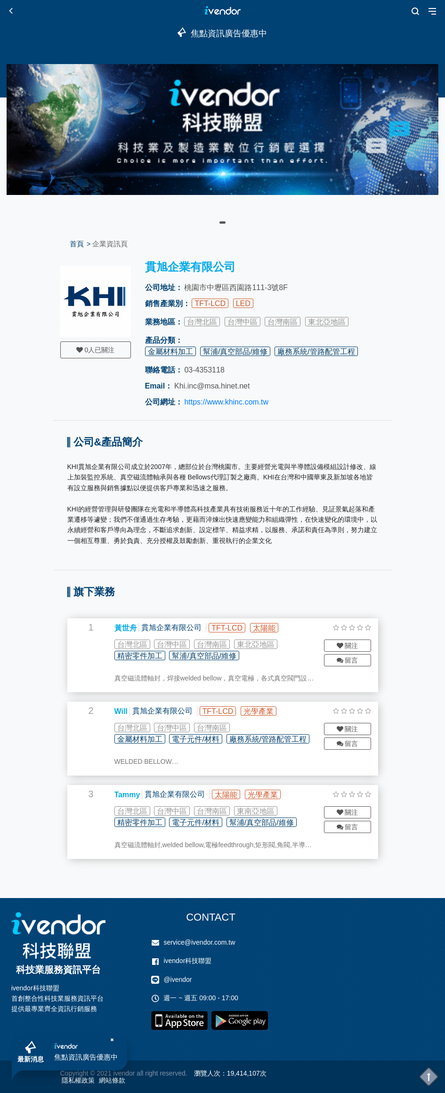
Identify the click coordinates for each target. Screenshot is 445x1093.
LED (243, 304)
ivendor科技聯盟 (187, 960)
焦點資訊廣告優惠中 (86, 1057)
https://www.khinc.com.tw (226, 402)
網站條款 (112, 1080)
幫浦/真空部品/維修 (235, 352)
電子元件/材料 (195, 739)
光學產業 (258, 711)
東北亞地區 (327, 322)
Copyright (74, 1073)
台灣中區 (242, 322)
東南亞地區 (256, 811)
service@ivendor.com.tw (199, 942)
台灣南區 (282, 322)
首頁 (77, 244)
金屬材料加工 (170, 352)
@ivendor (177, 979)
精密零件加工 (139, 656)
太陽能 (264, 628)
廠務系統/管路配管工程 (316, 352)
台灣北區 (202, 322)
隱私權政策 (78, 1080)
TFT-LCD (210, 304)
